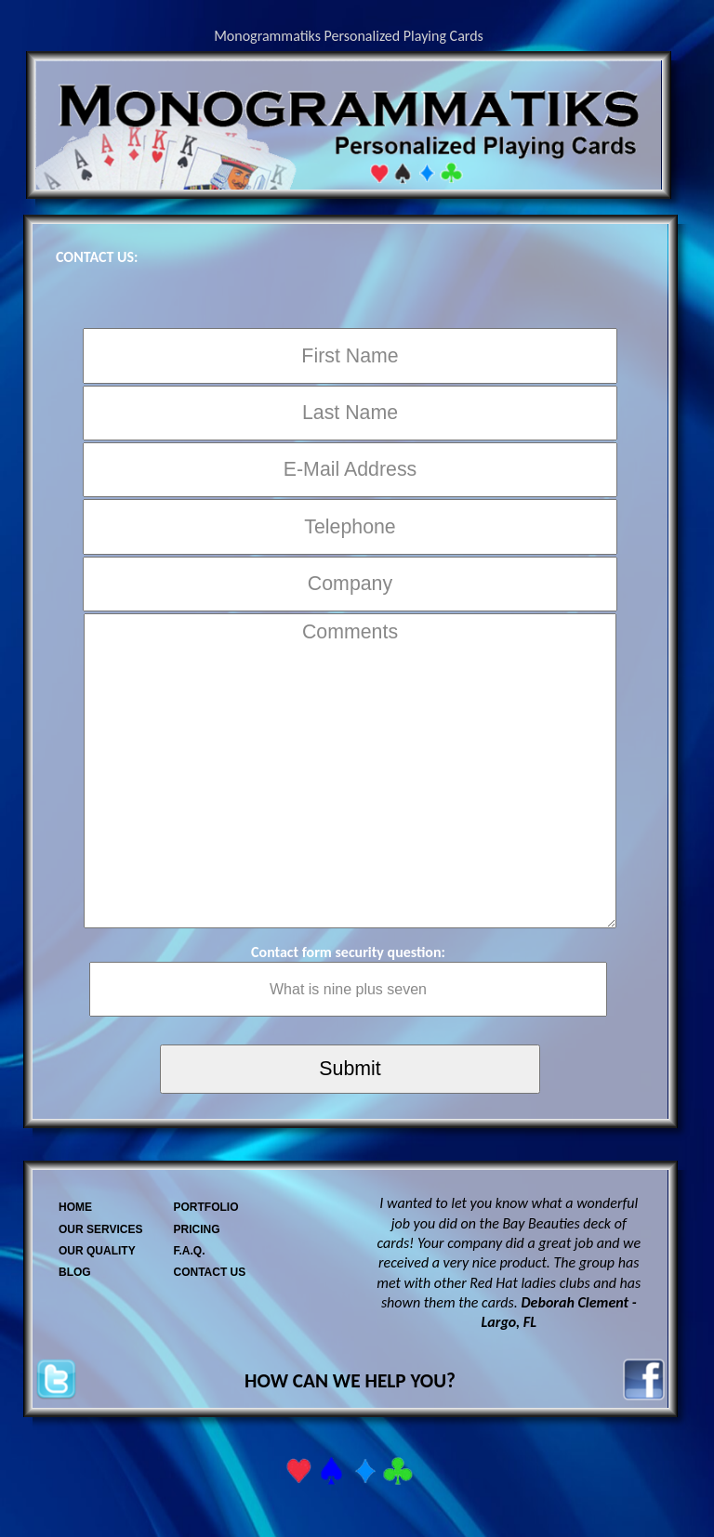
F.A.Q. (189, 1250)
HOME (75, 1207)
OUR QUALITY (97, 1250)
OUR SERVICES (100, 1229)
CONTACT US (209, 1272)
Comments (349, 770)
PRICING (196, 1229)
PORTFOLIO (205, 1207)
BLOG (75, 1272)
